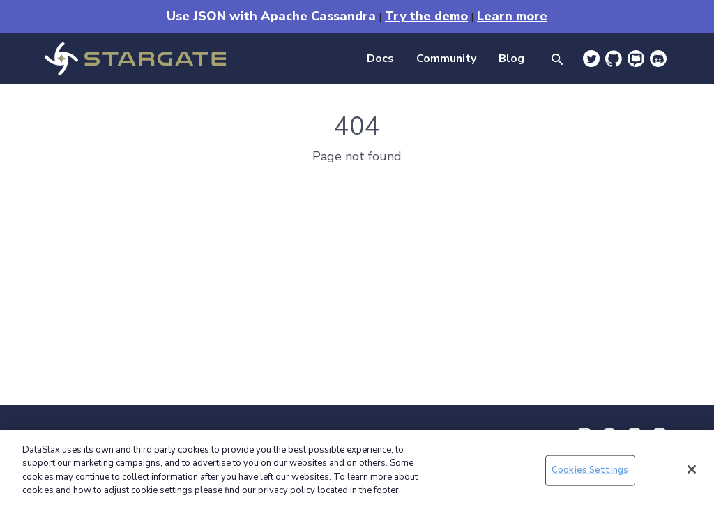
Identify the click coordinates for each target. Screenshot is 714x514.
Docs (380, 58)
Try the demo (426, 16)
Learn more (512, 16)
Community (446, 58)
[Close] (691, 469)
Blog (511, 58)
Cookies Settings (590, 470)
